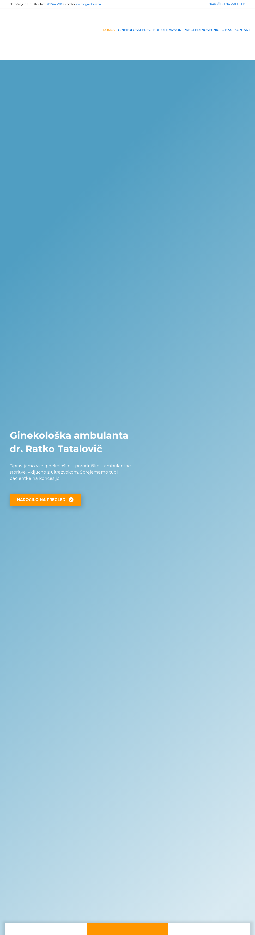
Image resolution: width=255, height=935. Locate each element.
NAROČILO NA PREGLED (227, 4)
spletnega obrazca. (88, 4)
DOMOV (109, 30)
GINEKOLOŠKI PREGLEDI (138, 30)
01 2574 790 (54, 4)
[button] (45, 500)
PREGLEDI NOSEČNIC (201, 30)
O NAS (227, 30)
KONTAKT (242, 30)
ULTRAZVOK (171, 30)
